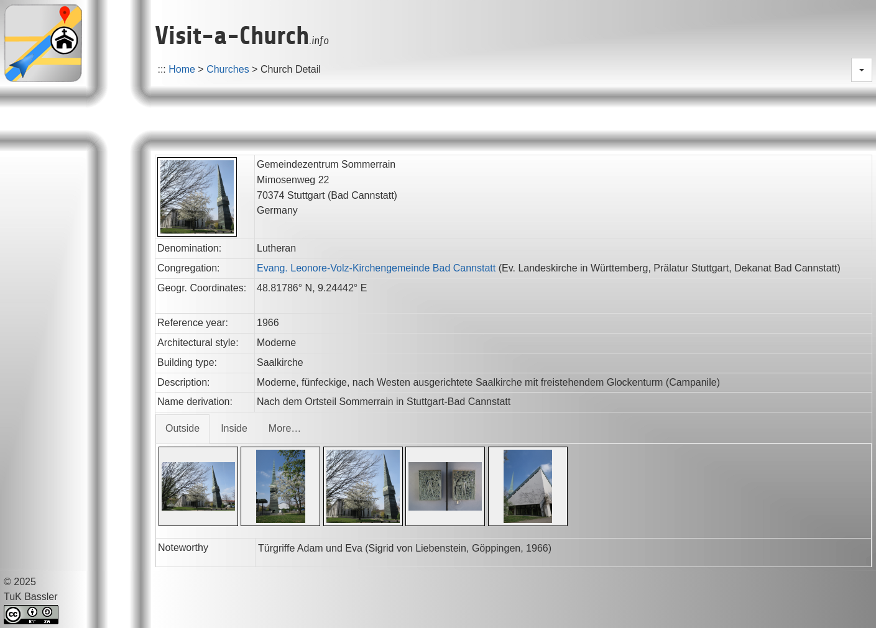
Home (181, 69)
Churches (227, 69)
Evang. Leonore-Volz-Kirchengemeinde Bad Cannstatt (376, 268)
